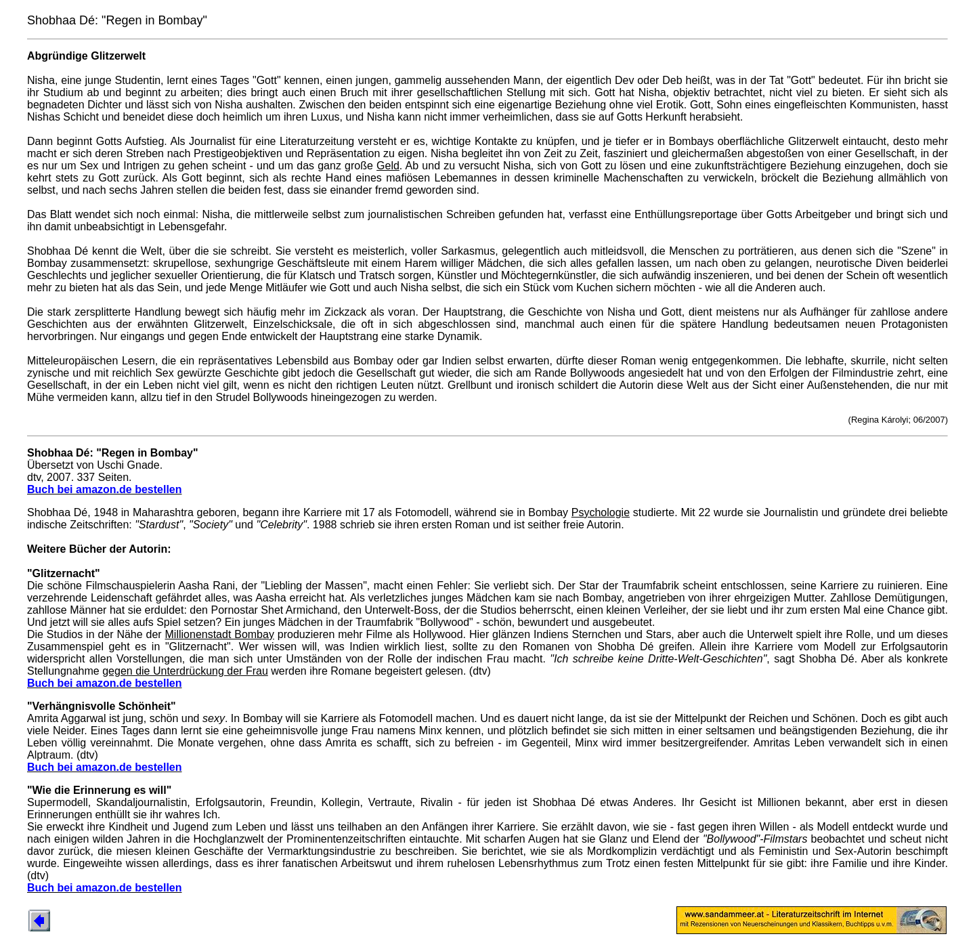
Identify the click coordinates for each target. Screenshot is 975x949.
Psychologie (600, 512)
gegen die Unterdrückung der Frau (185, 671)
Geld (387, 165)
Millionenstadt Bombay (219, 634)
